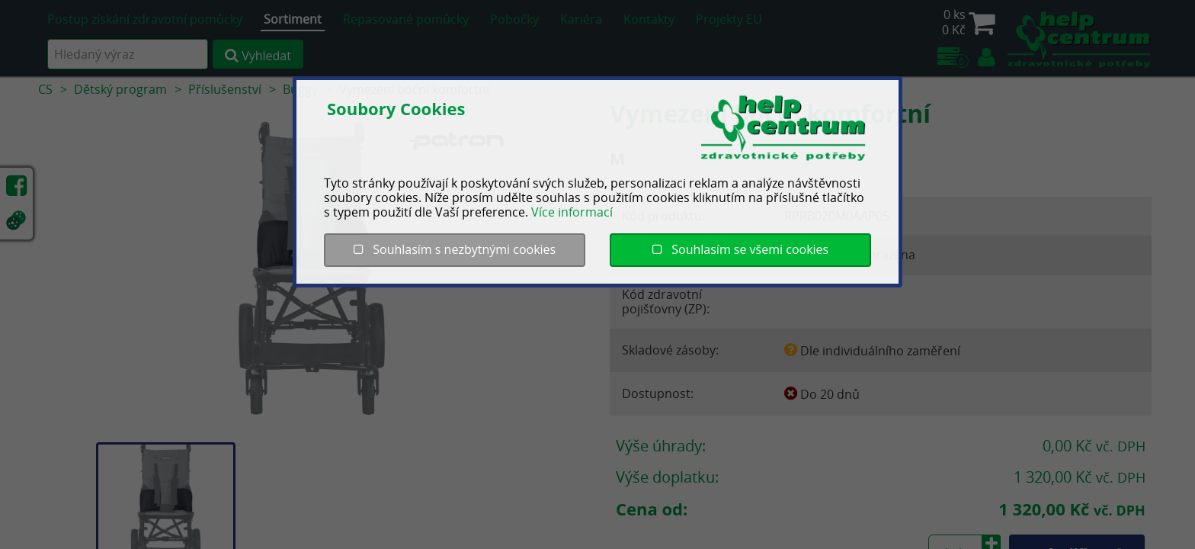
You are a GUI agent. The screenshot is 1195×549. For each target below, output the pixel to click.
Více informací (572, 212)
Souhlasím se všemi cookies (740, 249)
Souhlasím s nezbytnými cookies (455, 249)
